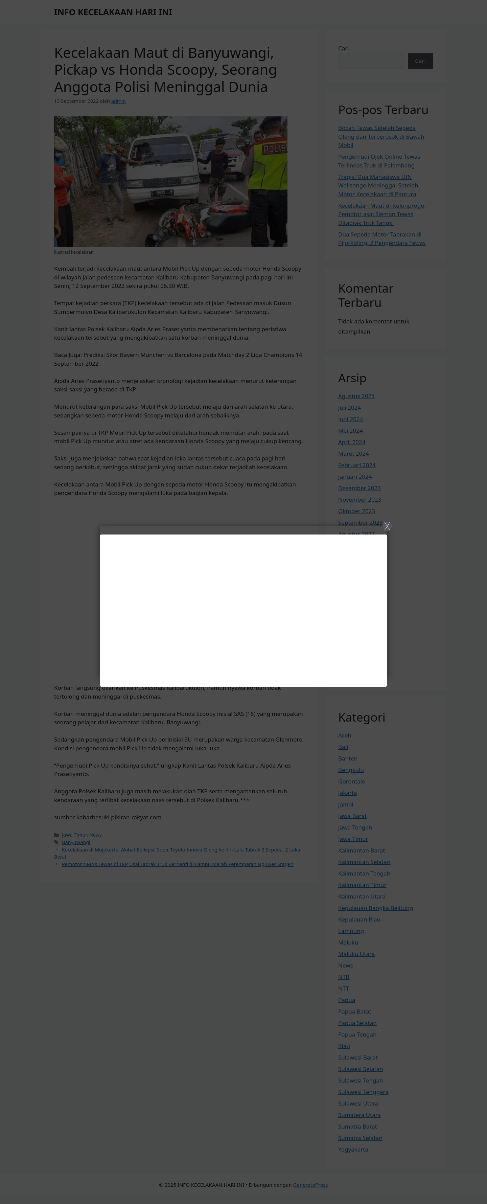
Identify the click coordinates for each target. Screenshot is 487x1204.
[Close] (243, 602)
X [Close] (387, 526)
